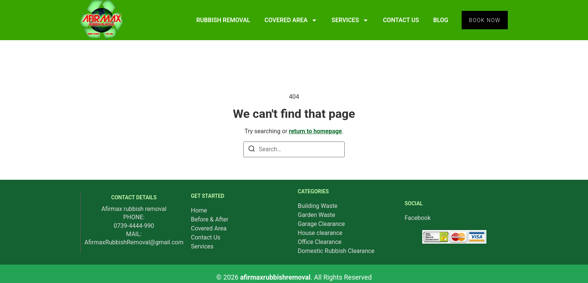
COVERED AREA (289, 20)
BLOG (439, 20)
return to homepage (315, 131)
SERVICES (349, 20)
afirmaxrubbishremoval (275, 277)
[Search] (251, 150)
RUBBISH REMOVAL (222, 20)
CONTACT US (400, 20)
